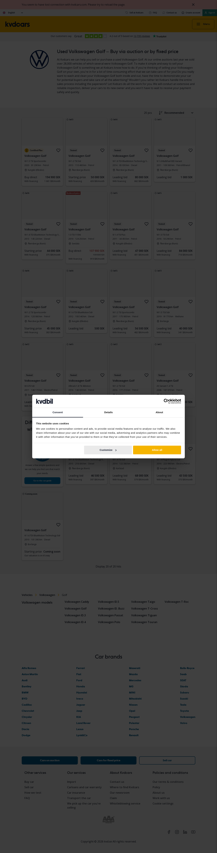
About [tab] (159, 412)
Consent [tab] (58, 412)
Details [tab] (108, 412)
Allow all (157, 449)
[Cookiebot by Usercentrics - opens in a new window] (166, 401)
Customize (108, 449)
